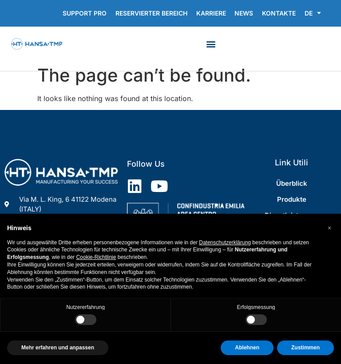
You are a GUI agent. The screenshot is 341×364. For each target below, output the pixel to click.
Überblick (291, 183)
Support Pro (84, 13)
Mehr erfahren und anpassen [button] (57, 347)
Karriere (211, 13)
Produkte (291, 199)
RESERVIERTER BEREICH (151, 13)
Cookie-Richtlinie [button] (96, 257)
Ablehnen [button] (247, 347)
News (243, 13)
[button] (211, 43)
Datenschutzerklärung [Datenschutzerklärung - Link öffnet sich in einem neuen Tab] (225, 242)
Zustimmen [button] (305, 347)
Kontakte (279, 13)
